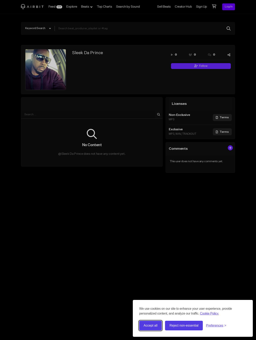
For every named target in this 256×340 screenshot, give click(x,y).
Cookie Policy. (209, 313)
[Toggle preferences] (216, 325)
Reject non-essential (183, 325)
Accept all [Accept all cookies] (150, 325)
